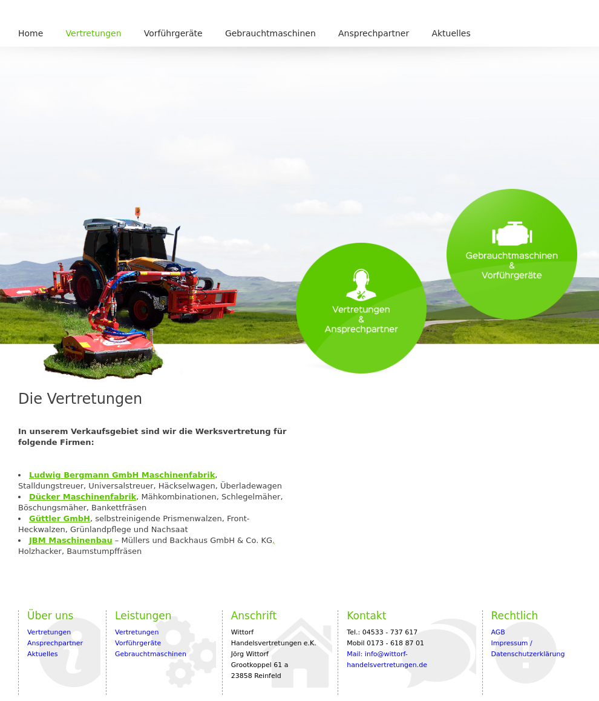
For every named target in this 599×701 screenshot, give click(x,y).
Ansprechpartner (373, 33)
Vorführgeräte (173, 33)
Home (30, 33)
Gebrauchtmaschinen (270, 33)
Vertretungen (94, 33)
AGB (498, 632)
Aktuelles (450, 33)
